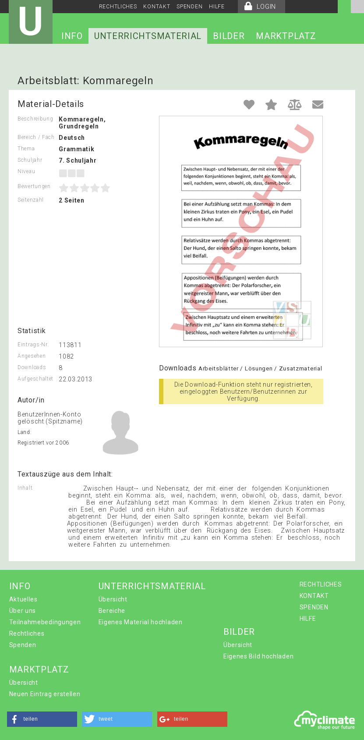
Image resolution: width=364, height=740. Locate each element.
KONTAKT (156, 7)
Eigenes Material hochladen (141, 622)
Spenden (22, 644)
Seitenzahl (31, 200)
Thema (26, 149)
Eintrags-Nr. (33, 345)
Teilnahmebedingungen (45, 622)
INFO (72, 36)
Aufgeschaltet (35, 379)
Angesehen (32, 356)
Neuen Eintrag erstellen (45, 693)
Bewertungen (34, 186)
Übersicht (113, 599)
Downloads (32, 367)
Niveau (26, 171)
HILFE (217, 7)
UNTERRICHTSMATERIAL (147, 36)
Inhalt (25, 488)
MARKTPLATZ (286, 36)
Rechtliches (27, 633)
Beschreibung (35, 119)
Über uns (22, 610)
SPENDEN (189, 7)
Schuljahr (30, 160)
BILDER (228, 36)
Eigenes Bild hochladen (258, 656)
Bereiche (112, 610)
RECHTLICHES (118, 7)
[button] (42, 719)
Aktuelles (23, 599)
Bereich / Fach (36, 137)
